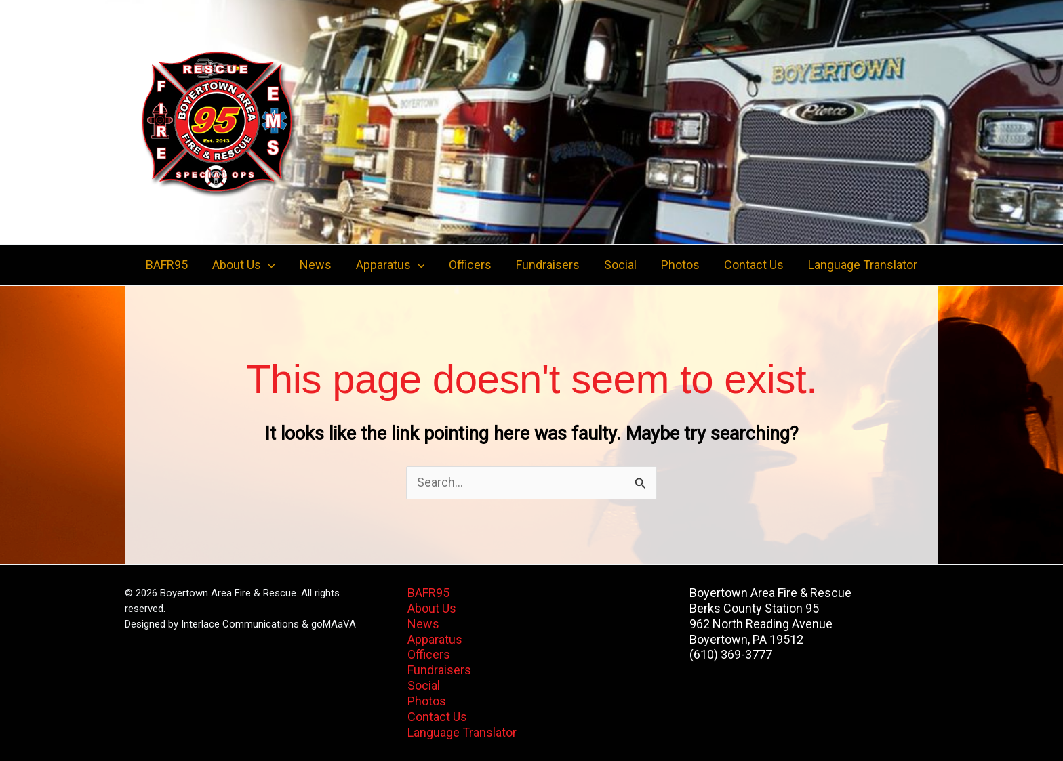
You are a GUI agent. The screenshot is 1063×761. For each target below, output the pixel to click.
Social (620, 265)
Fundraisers (548, 265)
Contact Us (754, 265)
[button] (268, 265)
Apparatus (434, 639)
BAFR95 (167, 265)
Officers (470, 265)
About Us (431, 608)
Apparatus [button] (390, 265)
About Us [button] (243, 265)
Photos (680, 265)
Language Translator (862, 265)
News (316, 265)
